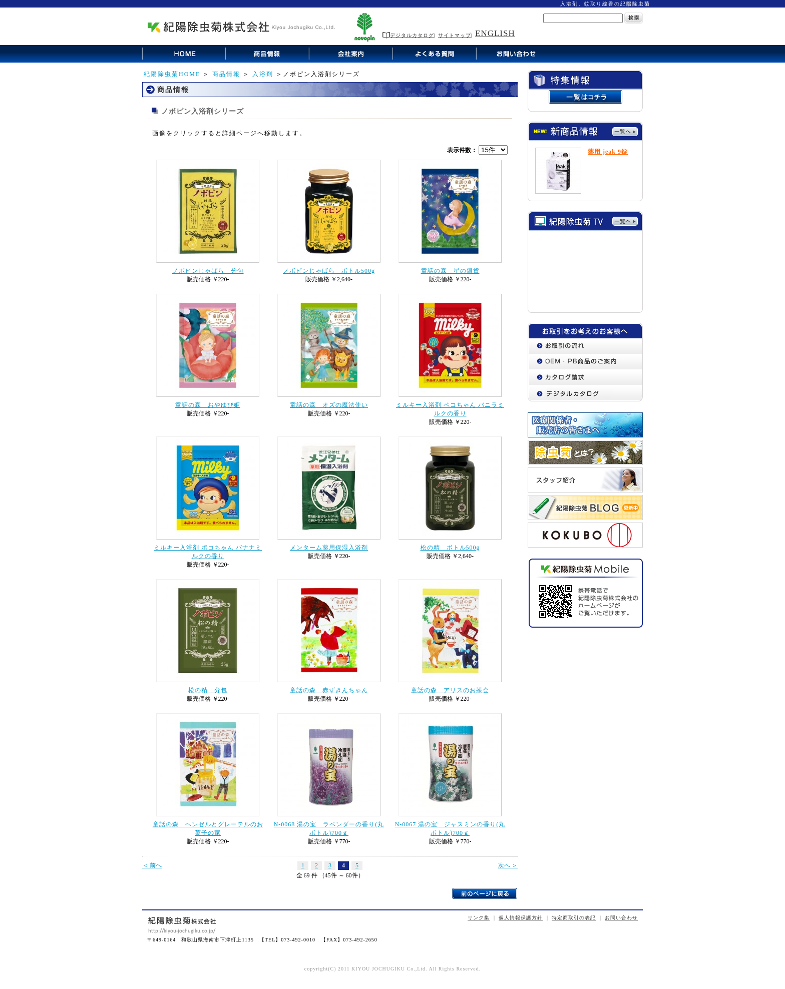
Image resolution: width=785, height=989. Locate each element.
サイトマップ (454, 35)
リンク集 (479, 917)
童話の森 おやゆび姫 (207, 404)
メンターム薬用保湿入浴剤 (329, 547)
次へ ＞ (508, 865)
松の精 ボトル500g (450, 547)
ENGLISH (495, 33)
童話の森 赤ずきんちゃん (329, 690)
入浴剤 (262, 74)
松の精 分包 (207, 690)
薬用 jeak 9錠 (608, 151)
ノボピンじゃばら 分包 (208, 270)
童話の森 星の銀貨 (450, 270)
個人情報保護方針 (521, 917)
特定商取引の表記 (574, 917)
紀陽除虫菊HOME (172, 74)
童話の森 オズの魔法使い (329, 404)
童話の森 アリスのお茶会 (450, 690)
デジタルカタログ (408, 35)
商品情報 (226, 74)
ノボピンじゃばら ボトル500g (329, 270)
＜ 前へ (152, 865)
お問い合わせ (621, 917)
